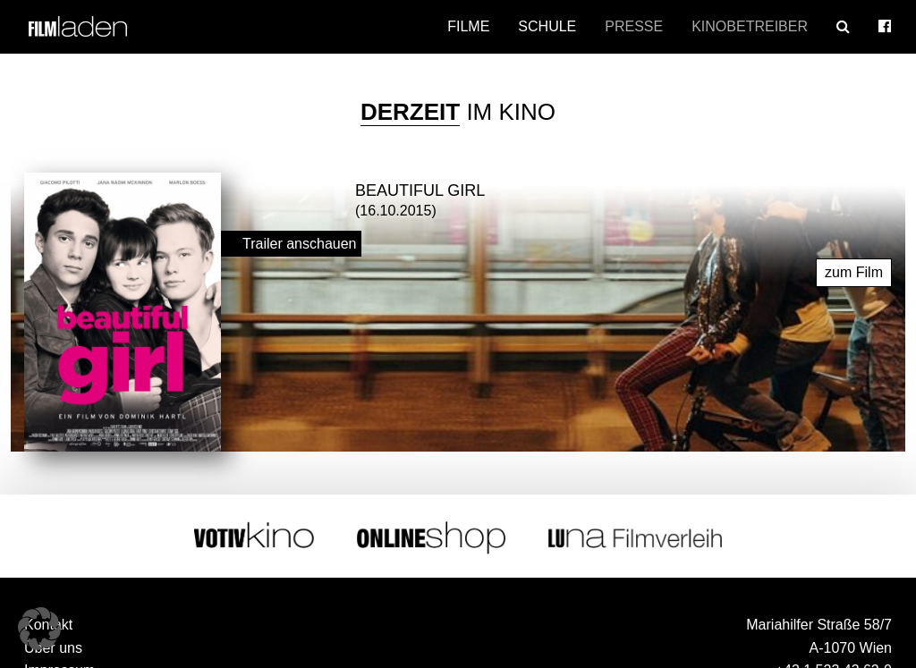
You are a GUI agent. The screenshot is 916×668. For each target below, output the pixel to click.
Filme (468, 26)
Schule (547, 26)
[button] (39, 628)
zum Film (854, 271)
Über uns (53, 646)
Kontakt (48, 623)
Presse (634, 26)
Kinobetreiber (749, 26)
